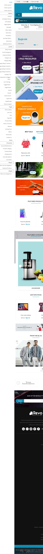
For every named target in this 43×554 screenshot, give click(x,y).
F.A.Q (40, 511)
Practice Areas (37, 487)
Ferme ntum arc (31, 153)
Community (38, 453)
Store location (37, 466)
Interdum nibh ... (31, 221)
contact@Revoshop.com (33, 534)
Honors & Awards (36, 493)
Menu (37, 20)
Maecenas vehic (11, 153)
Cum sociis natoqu (11, 315)
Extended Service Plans (35, 450)
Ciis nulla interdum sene (34, 369)
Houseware (21, 288)
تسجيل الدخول (31, 1)
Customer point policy (35, 474)
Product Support (37, 442)
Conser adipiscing (32, 315)
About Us (38, 509)
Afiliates (39, 469)
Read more (38, 374)
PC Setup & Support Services (34, 444)
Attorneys (38, 484)
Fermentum (29, 371)
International (38, 471)
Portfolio (39, 514)
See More (7, 42)
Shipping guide (37, 463)
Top (41, 29)
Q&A (40, 496)
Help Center (38, 517)
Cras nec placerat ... (11, 221)
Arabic (11, 1)
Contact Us (38, 506)
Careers (39, 490)
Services (39, 447)
